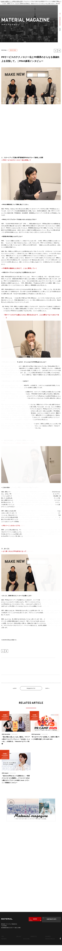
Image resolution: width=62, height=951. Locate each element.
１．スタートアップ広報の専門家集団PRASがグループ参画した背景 (22, 157)
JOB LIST (18, 942)
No (59, 3)
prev (15, 688)
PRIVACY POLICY (50, 945)
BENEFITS (34, 942)
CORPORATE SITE (51, 925)
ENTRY (33, 925)
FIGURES (47, 942)
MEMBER (4, 945)
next (47, 688)
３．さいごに (5, 548)
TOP (59, 13)
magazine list (31, 688)
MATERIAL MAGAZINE (59, 21)
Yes (57, 3)
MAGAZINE (26, 945)
